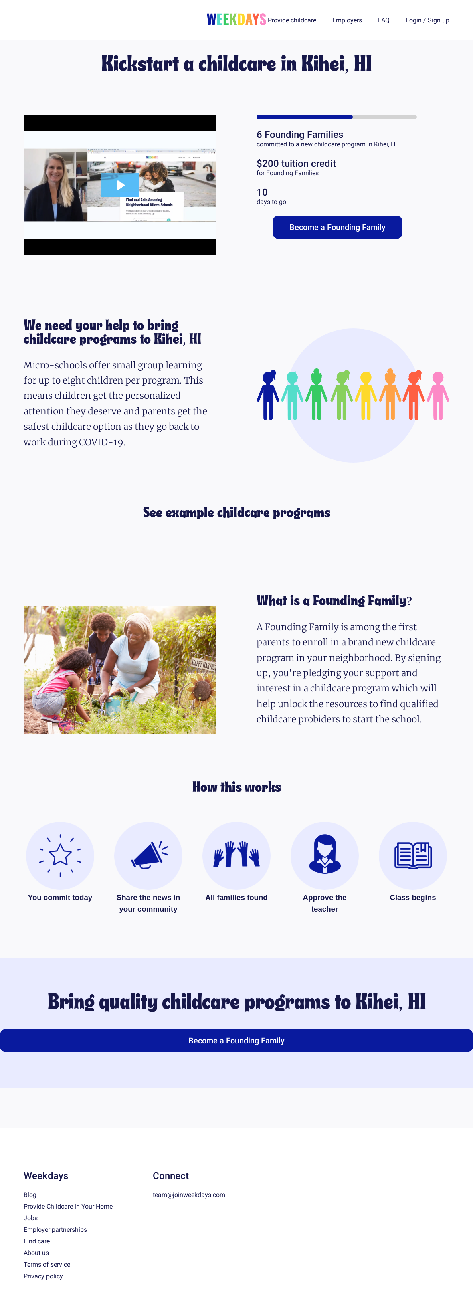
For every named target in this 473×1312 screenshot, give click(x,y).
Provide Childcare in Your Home (68, 1206)
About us (36, 1253)
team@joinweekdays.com (189, 1195)
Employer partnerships (55, 1229)
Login (414, 20)
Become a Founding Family (337, 227)
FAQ (384, 20)
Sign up (438, 20)
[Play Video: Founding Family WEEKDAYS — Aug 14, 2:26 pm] (120, 185)
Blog (30, 1195)
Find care (37, 1241)
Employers (347, 20)
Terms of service (47, 1264)
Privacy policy (43, 1276)
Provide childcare (292, 20)
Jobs (31, 1218)
